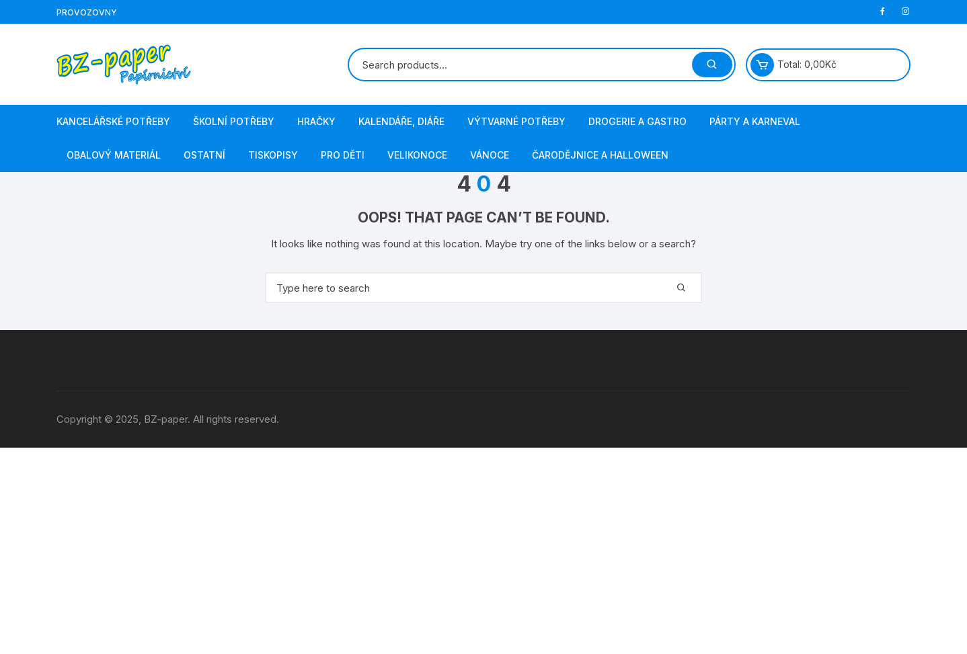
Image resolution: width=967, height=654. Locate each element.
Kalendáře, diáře (401, 121)
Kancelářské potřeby (113, 121)
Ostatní (204, 155)
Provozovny (86, 12)
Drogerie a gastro (637, 121)
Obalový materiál (114, 155)
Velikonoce (417, 155)
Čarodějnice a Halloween (600, 155)
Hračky (316, 121)
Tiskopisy (273, 155)
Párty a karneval (754, 121)
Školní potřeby (233, 121)
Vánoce (489, 155)
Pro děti (342, 155)
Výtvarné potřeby (516, 121)
